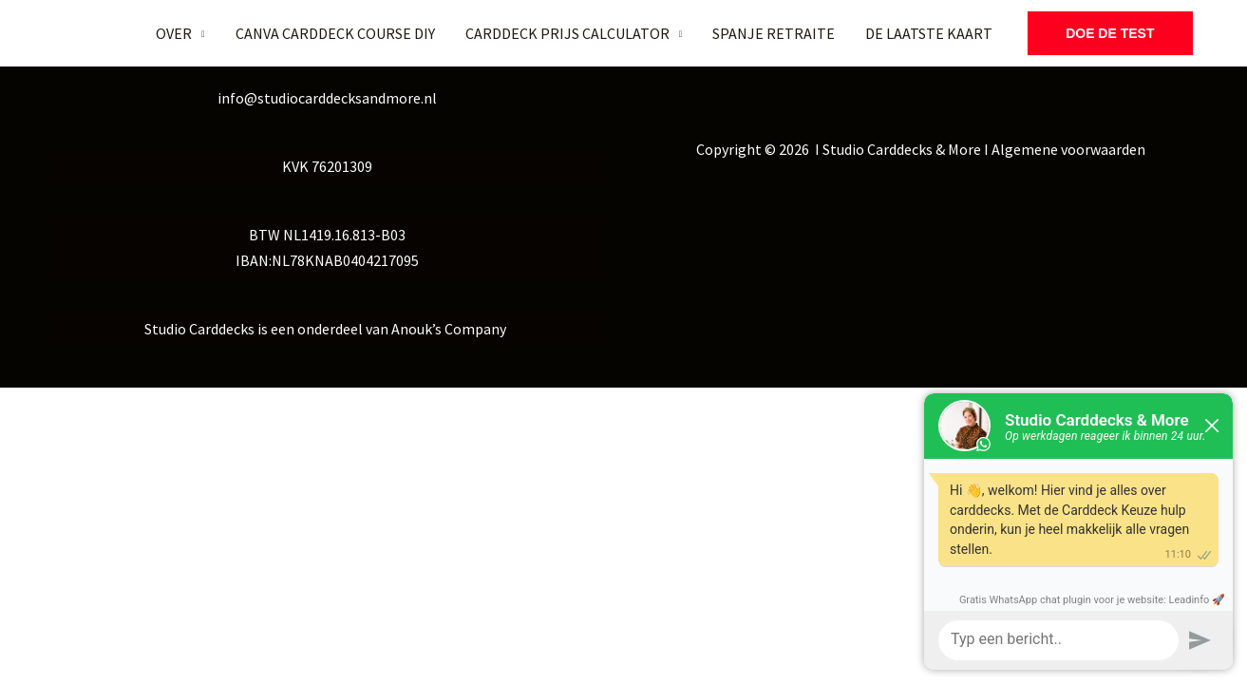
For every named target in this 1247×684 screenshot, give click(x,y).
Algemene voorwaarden (1068, 149)
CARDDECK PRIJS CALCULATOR (567, 33)
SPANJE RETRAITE (773, 33)
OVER (174, 33)
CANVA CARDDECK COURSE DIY (335, 33)
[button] (1110, 33)
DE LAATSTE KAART (928, 33)
